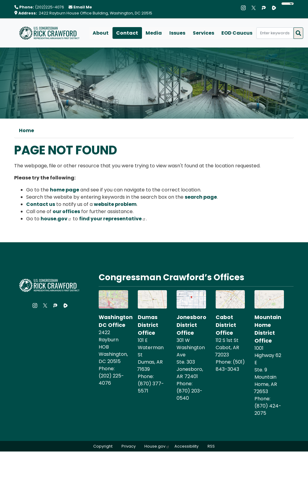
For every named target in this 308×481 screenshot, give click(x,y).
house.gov (56, 218)
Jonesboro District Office (192, 325)
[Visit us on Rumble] (275, 7)
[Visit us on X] (255, 7)
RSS (212, 446)
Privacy (128, 446)
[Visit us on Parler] (265, 7)
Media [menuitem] (153, 32)
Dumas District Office (148, 325)
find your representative (112, 218)
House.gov (157, 446)
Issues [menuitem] (176, 32)
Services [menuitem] (202, 32)
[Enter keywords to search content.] (273, 33)
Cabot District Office (226, 325)
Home (26, 130)
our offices (66, 211)
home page (64, 189)
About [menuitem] (101, 32)
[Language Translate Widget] (288, 3)
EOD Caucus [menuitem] (235, 32)
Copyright (101, 446)
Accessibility (187, 446)
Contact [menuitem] (127, 32)
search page (201, 197)
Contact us (40, 204)
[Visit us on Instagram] (245, 7)
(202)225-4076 (49, 7)
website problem (115, 204)
